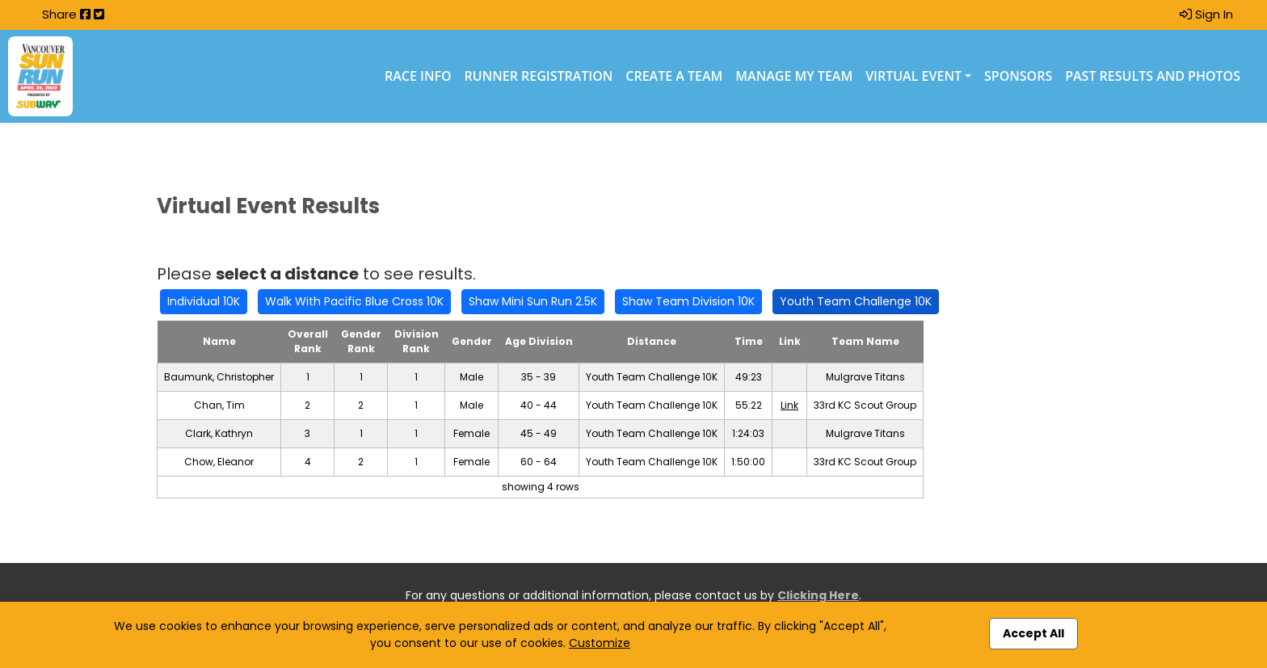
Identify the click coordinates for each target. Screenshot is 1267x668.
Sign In (1206, 14)
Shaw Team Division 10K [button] (688, 301)
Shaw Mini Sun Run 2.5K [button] (533, 301)
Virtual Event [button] (913, 76)
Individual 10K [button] (203, 301)
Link (789, 405)
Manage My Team (793, 76)
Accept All (1033, 633)
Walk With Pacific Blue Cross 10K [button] (354, 301)
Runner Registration (539, 76)
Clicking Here (818, 595)
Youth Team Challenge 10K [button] (856, 301)
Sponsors (1018, 76)
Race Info (418, 76)
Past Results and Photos (1152, 76)
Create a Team (673, 76)
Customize (599, 643)
